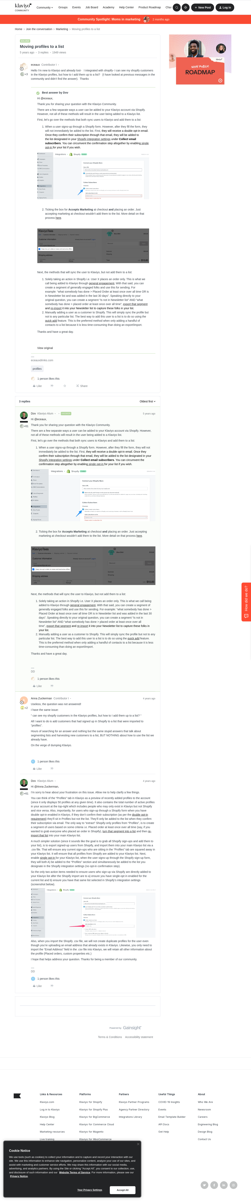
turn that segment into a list (119, 831)
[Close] (138, 1144)
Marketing (62, 29)
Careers (203, 1116)
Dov (33, 413)
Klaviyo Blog (47, 1116)
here (58, 217)
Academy (108, 7)
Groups (63, 7)
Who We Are (205, 1102)
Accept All (122, 1190)
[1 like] (45, 379)
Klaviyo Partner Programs (134, 1102)
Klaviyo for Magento (91, 1131)
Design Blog (205, 1131)
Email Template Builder (172, 1116)
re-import (56, 308)
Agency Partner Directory (134, 1109)
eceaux (35, 64)
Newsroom (204, 1109)
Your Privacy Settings (89, 1190)
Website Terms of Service (74, 1172)
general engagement (101, 283)
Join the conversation (39, 29)
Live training (47, 1139)
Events (76, 7)
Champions (172, 7)
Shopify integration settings (93, 139)
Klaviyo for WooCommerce (95, 1139)
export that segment (135, 304)
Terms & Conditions (110, 1037)
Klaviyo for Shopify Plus (93, 1109)
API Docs (163, 1124)
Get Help (163, 1131)
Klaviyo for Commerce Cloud (96, 1124)
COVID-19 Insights (169, 1102)
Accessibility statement (139, 1037)
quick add (51, 320)
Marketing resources (52, 1131)
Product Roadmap (150, 7)
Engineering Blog (208, 1124)
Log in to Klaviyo (50, 1109)
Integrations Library (130, 1116)
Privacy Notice (19, 1176)
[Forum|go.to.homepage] (23, 7)
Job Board (92, 7)
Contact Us (204, 1139)
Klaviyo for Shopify (90, 1102)
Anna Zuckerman (41, 698)
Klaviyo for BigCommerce (94, 1116)
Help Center (126, 7)
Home (18, 29)
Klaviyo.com (47, 1102)
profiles (37, 368)
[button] (202, 7)
